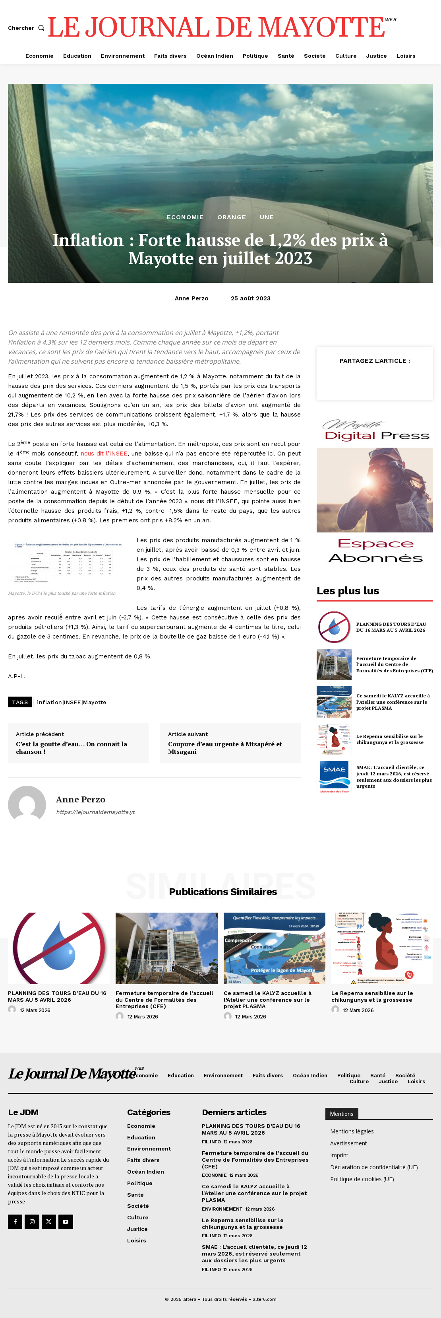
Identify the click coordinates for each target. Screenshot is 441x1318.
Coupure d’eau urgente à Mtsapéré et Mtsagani (225, 747)
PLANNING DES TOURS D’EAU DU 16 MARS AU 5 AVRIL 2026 (391, 627)
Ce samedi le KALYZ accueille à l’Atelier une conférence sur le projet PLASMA (393, 702)
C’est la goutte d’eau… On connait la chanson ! (71, 747)
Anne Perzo (192, 298)
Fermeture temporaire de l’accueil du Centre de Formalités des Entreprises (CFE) (394, 664)
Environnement (222, 1209)
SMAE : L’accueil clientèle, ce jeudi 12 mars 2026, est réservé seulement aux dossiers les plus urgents (394, 776)
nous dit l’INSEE (104, 453)
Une (267, 217)
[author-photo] (13, 1009)
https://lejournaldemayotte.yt (95, 812)
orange (231, 217)
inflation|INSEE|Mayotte (71, 702)
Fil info (211, 1142)
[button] (28, 27)
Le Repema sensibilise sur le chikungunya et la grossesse (390, 739)
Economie (185, 217)
